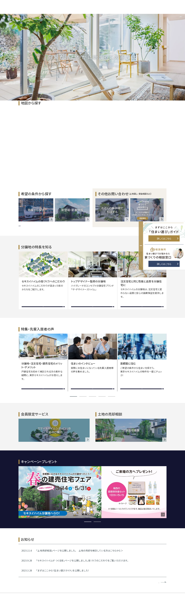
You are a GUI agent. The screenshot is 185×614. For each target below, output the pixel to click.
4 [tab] (102, 396)
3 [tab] (92, 396)
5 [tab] (111, 396)
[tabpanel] (43, 280)
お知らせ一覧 (153, 582)
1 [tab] (73, 396)
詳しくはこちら (167, 238)
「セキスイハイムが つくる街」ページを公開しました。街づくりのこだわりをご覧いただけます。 (82, 560)
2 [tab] (83, 396)
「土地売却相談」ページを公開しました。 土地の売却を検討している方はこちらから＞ (79, 550)
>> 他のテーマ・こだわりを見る (34, 225)
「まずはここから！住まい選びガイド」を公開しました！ (62, 570)
